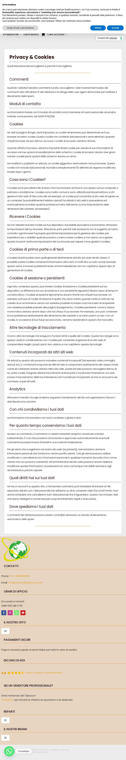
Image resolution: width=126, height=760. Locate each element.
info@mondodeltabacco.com (25, 582)
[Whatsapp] (9, 751)
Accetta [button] (115, 28)
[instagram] (10, 612)
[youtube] (22, 612)
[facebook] (3, 612)
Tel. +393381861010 (20, 576)
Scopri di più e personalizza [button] (20, 28)
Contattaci (7, 700)
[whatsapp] (16, 612)
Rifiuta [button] (98, 28)
